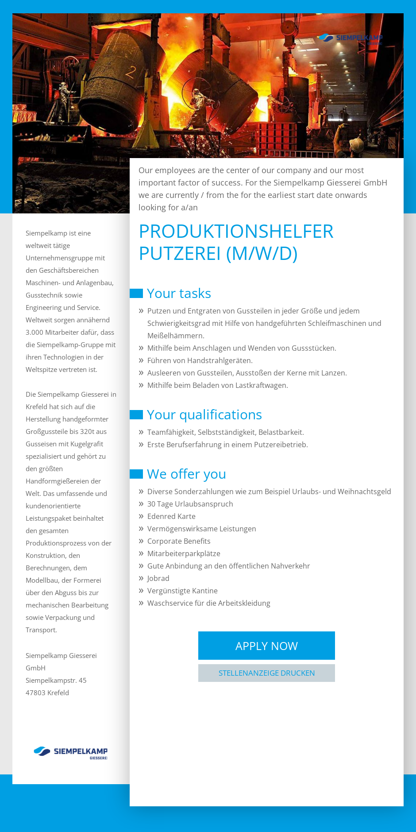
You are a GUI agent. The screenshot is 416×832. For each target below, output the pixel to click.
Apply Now (266, 645)
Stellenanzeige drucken (267, 673)
